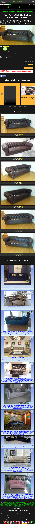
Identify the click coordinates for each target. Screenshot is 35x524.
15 (25, 106)
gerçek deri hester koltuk (22, 504)
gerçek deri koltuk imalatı (17, 505)
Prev (2, 94)
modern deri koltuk (30, 503)
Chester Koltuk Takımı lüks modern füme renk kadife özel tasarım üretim (17, 431)
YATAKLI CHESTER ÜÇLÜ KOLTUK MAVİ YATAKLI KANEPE (17, 286)
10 (19, 106)
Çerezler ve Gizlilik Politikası (27, 517)
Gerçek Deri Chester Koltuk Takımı (17, 357)
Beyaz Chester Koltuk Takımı (17, 467)
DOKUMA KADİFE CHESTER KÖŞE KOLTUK (17, 306)
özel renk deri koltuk (13, 504)
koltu (18, 506)
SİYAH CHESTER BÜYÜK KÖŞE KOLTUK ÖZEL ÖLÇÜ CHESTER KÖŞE (17, 445)
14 (24, 106)
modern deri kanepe (22, 503)
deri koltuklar (24, 505)
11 (20, 106)
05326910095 (23, 7)
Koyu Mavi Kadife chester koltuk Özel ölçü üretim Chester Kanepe (17, 331)
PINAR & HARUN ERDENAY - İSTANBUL (10, 83)
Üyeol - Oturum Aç (31, 4)
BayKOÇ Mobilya (17, 1)
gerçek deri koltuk (14, 503)
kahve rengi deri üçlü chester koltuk (27, 502)
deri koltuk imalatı (8, 505)
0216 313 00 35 (12, 7)
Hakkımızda (16, 517)
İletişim (20, 517)
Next (33, 94)
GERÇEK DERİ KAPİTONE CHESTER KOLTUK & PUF (17, 378)
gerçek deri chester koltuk (6, 503)
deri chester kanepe (8, 502)
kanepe (20, 506)
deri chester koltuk (16, 502)
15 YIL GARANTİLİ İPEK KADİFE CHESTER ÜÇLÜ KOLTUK (17, 405)
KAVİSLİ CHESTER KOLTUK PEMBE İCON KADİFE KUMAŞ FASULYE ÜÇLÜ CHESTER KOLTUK (17, 495)
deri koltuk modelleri (4, 504)
